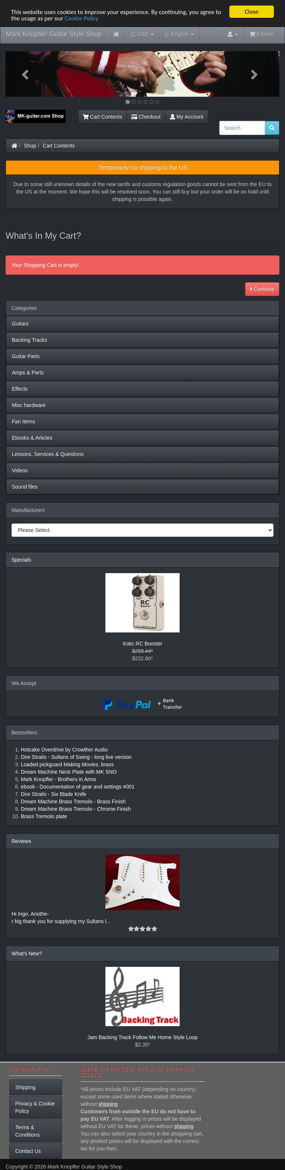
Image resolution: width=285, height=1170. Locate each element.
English (179, 34)
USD (142, 34)
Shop (30, 146)
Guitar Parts (26, 356)
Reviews (21, 841)
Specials (21, 560)
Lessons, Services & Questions (48, 454)
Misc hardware (29, 405)
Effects (20, 389)
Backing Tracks (29, 340)
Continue (262, 289)
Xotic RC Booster (142, 644)
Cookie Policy (81, 18)
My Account (186, 117)
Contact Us (28, 1151)
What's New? (27, 953)
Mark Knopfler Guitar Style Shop (54, 34)
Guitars (20, 324)
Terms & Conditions (27, 1131)
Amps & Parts (28, 373)
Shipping (25, 1087)
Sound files (24, 487)
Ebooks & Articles (32, 438)
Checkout (146, 117)
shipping (108, 1104)
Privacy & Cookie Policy (35, 1107)
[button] (26, 74)
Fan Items (23, 421)
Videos (20, 470)
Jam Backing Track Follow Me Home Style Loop (142, 1037)
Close (251, 12)
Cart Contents (102, 117)
